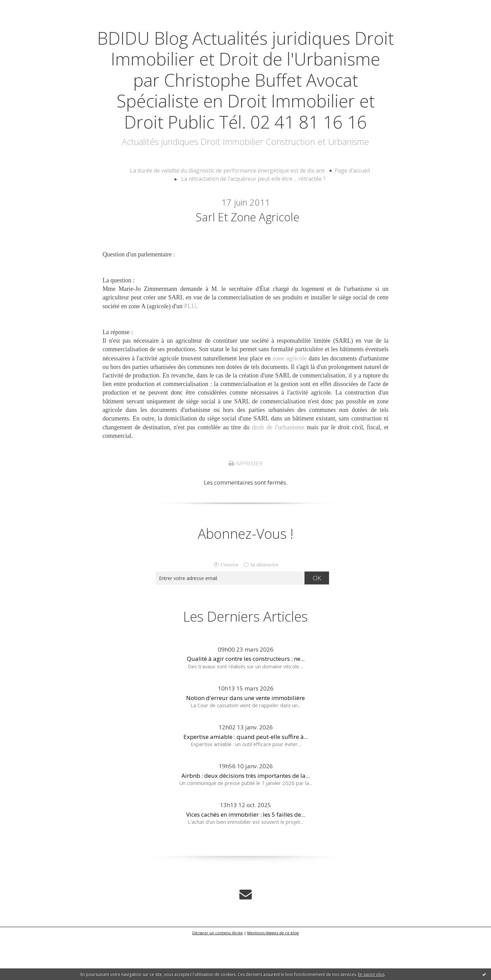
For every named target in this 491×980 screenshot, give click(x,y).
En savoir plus (371, 974)
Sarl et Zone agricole (247, 259)
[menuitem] (232, 213)
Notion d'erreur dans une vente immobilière (245, 740)
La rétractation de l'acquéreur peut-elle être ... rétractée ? (253, 220)
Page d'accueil (343, 212)
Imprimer (245, 505)
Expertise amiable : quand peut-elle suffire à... (245, 779)
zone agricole (290, 401)
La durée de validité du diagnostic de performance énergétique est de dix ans (229, 212)
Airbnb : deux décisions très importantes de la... (245, 818)
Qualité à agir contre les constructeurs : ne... (245, 701)
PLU (190, 349)
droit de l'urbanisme (278, 469)
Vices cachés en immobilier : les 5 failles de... (245, 857)
